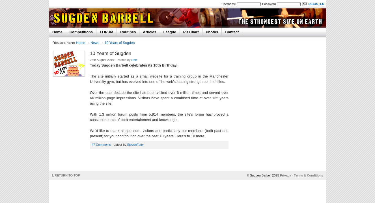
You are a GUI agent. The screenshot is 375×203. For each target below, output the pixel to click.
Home (57, 32)
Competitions (81, 32)
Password (269, 4)
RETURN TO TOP (67, 175)
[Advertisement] (161, 162)
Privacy (285, 175)
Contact (232, 32)
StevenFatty (135, 144)
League (169, 32)
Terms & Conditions (308, 175)
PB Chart (191, 32)
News (94, 43)
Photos (212, 32)
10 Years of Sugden (120, 43)
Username (228, 4)
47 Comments (101, 144)
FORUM (106, 32)
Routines (128, 32)
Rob (134, 59)
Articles (149, 32)
